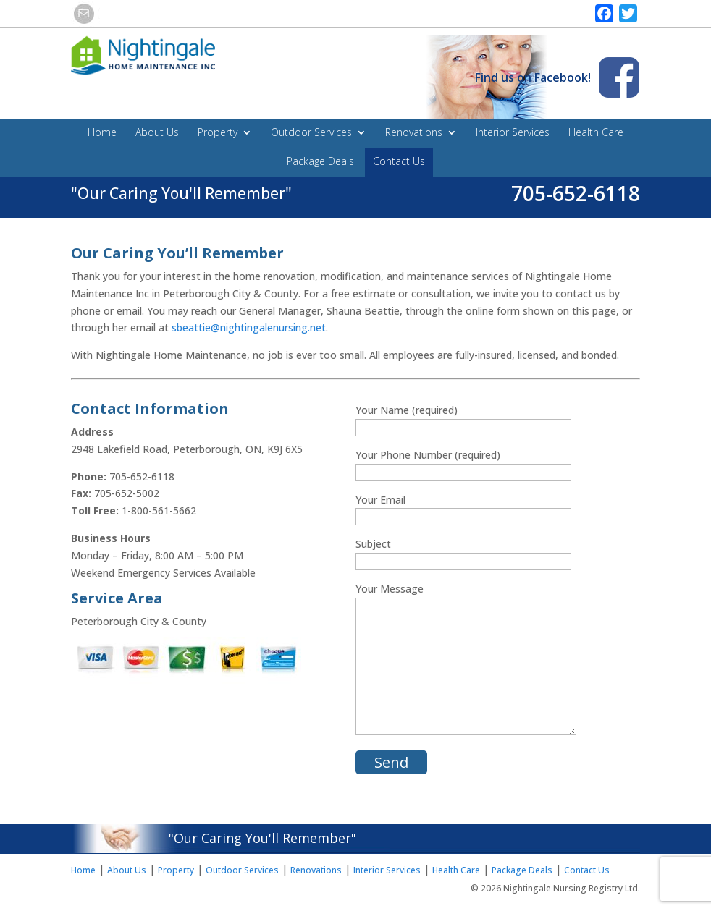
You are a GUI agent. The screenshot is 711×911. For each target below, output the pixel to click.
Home (102, 133)
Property (217, 133)
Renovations (413, 133)
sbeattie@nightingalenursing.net (249, 327)
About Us (157, 133)
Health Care (595, 133)
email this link (85, 14)
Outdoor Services (311, 133)
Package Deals (320, 162)
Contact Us (399, 162)
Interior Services (513, 133)
